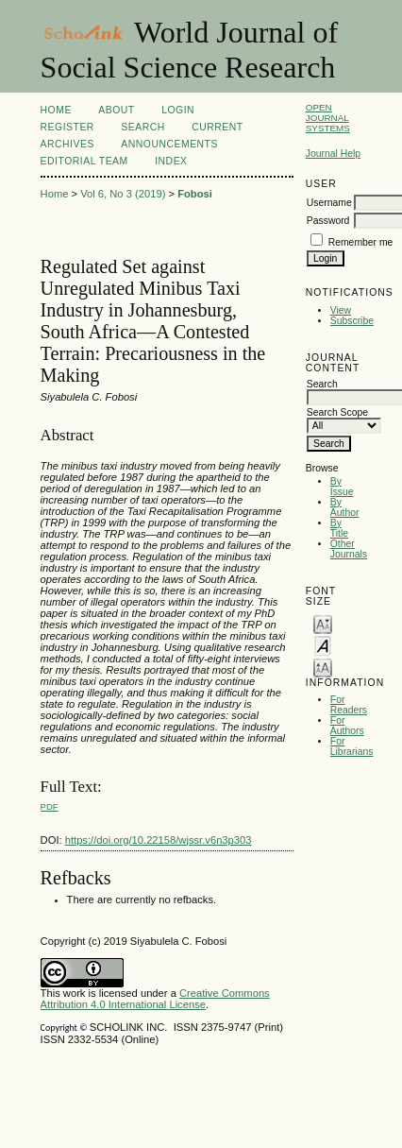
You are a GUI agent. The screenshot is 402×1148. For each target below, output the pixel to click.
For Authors (347, 725)
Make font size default (322, 645)
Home (56, 110)
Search (142, 127)
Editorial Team (84, 161)
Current (217, 127)
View (340, 310)
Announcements (169, 144)
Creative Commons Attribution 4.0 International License (155, 998)
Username (329, 202)
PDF (50, 806)
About (116, 110)
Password (328, 220)
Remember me (361, 242)
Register (67, 127)
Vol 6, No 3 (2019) (122, 193)
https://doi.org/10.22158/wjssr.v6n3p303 (158, 840)
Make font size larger (322, 666)
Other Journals (348, 549)
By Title (339, 528)
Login (177, 110)
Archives (67, 144)
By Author (345, 507)
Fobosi (194, 193)
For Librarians (352, 746)
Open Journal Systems (328, 117)
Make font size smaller (322, 623)
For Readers (348, 704)
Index (171, 161)
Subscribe (352, 321)
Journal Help (333, 153)
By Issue (342, 486)
